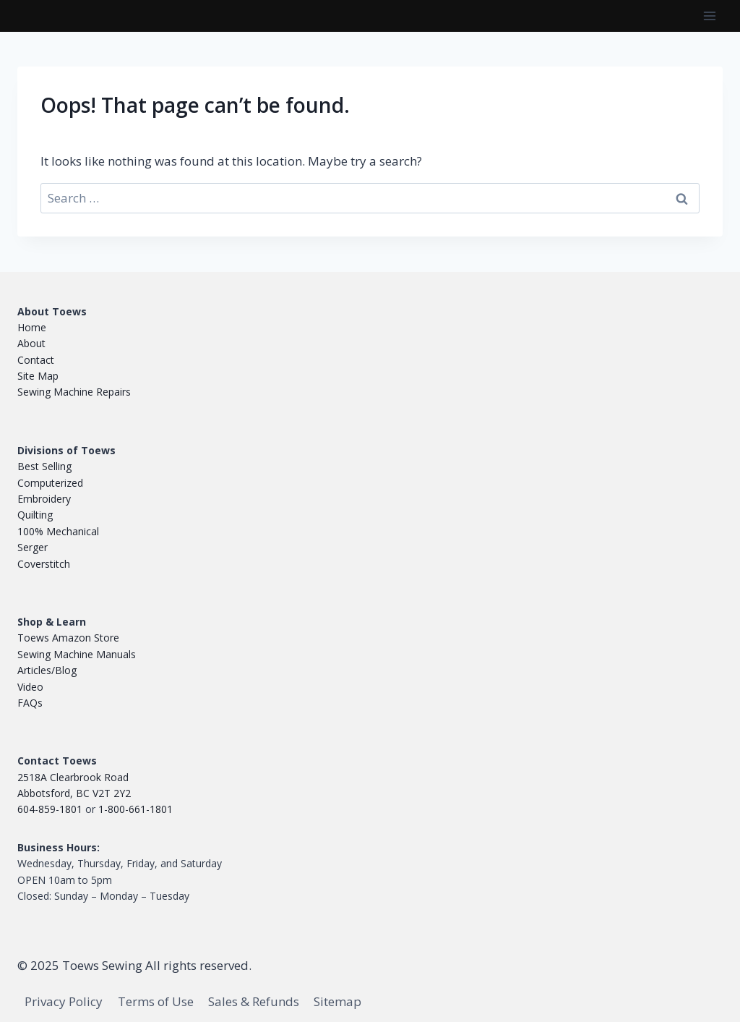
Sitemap (337, 1001)
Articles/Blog (47, 670)
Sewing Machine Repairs (74, 392)
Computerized (50, 483)
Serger (32, 547)
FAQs (30, 703)
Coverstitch (43, 564)
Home (31, 327)
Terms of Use (156, 1001)
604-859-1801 (49, 809)
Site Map (38, 376)
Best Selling (44, 466)
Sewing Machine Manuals (76, 654)
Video (30, 687)
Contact (35, 360)
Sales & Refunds (253, 1001)
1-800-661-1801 (135, 809)
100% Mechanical (58, 531)
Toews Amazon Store (68, 637)
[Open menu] (709, 15)
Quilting (35, 514)
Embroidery (44, 499)
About (31, 343)
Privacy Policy (64, 1001)
